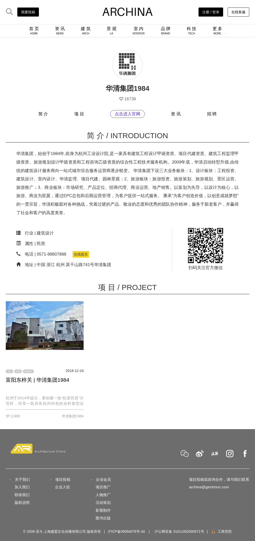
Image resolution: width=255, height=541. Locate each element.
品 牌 (166, 30)
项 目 (79, 114)
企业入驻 (62, 487)
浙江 (9, 371)
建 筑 (86, 30)
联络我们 (22, 495)
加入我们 (22, 487)
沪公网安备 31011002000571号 (179, 531)
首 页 (34, 30)
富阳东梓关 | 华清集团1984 (37, 380)
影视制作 (103, 510)
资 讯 (60, 30)
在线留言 (81, 254)
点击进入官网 (127, 114)
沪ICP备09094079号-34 (126, 531)
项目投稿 (62, 479)
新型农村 (28, 371)
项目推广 (103, 487)
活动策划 (103, 502)
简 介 (43, 114)
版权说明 (22, 502)
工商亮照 (221, 531)
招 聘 (212, 114)
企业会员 (103, 479)
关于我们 (22, 479)
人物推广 (103, 495)
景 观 (111, 30)
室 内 (139, 30)
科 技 (192, 30)
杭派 (18, 371)
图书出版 (103, 518)
